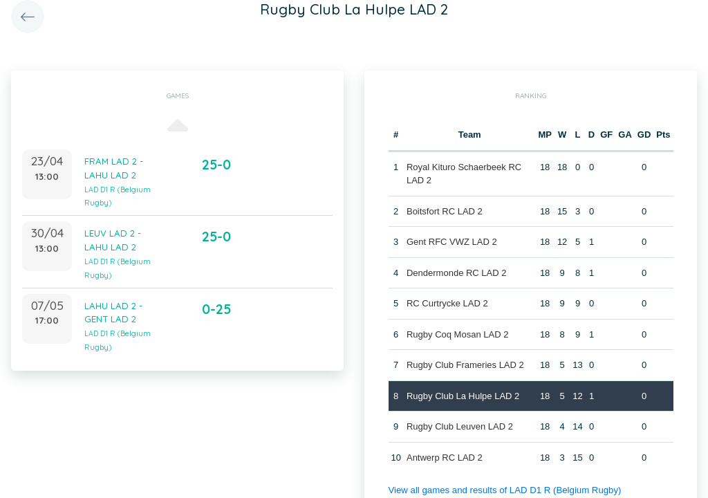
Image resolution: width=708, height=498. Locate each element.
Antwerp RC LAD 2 (445, 457)
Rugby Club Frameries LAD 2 (465, 365)
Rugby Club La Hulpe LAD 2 (463, 396)
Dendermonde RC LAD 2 (457, 273)
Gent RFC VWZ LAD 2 (452, 242)
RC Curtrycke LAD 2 (447, 303)
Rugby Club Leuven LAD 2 (460, 426)
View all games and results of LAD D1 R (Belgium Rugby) (502, 490)
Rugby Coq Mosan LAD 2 (457, 334)
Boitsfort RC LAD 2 (445, 211)
